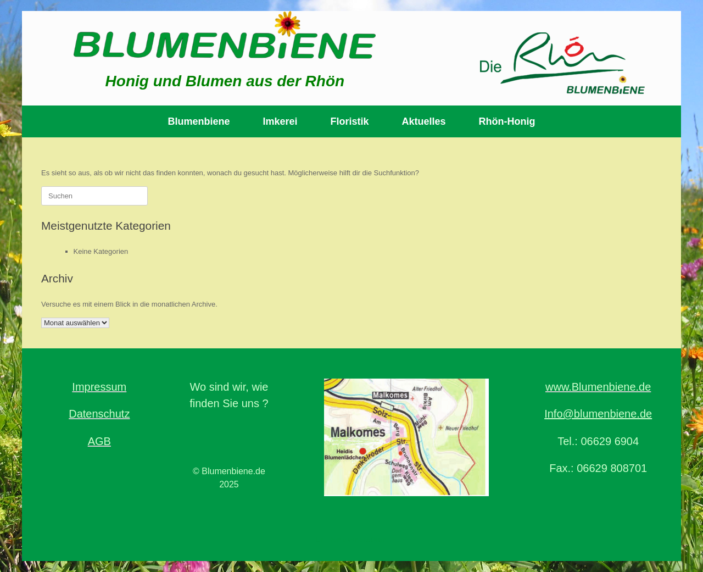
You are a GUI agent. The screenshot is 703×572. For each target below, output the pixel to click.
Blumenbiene (199, 121)
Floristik (350, 121)
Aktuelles (424, 121)
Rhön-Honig (507, 121)
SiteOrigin (374, 539)
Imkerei (280, 121)
